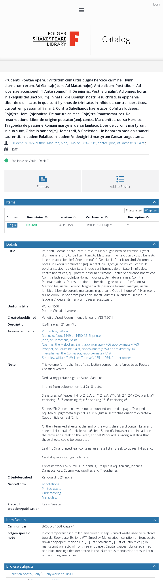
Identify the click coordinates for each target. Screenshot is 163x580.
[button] (42, 180)
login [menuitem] (156, 4)
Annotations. (51, 484)
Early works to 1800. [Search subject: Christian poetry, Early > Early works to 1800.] (59, 574)
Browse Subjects (20, 566)
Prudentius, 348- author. (28, 143)
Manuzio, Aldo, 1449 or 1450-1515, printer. (77, 143)
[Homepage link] (81, 37)
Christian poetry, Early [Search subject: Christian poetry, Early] (24, 574)
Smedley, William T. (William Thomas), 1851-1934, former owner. (87, 358)
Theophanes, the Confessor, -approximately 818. (76, 353)
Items (10, 202)
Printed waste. (52, 488)
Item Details (16, 519)
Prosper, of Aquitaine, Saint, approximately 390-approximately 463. (89, 349)
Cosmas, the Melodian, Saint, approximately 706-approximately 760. (90, 344)
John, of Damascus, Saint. (127, 143)
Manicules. (49, 497)
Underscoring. (52, 493)
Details (12, 244)
